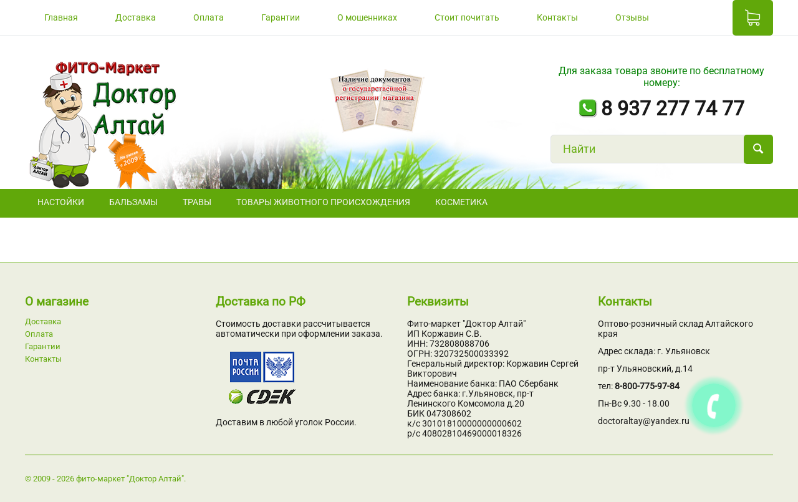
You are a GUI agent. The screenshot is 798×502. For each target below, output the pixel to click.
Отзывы (632, 17)
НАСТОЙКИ (60, 202)
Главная (61, 17)
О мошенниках (367, 17)
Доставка (135, 17)
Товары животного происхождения (323, 202)
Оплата (208, 17)
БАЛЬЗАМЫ (133, 202)
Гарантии (280, 17)
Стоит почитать (467, 17)
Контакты (557, 17)
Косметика (461, 202)
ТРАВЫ (197, 202)
